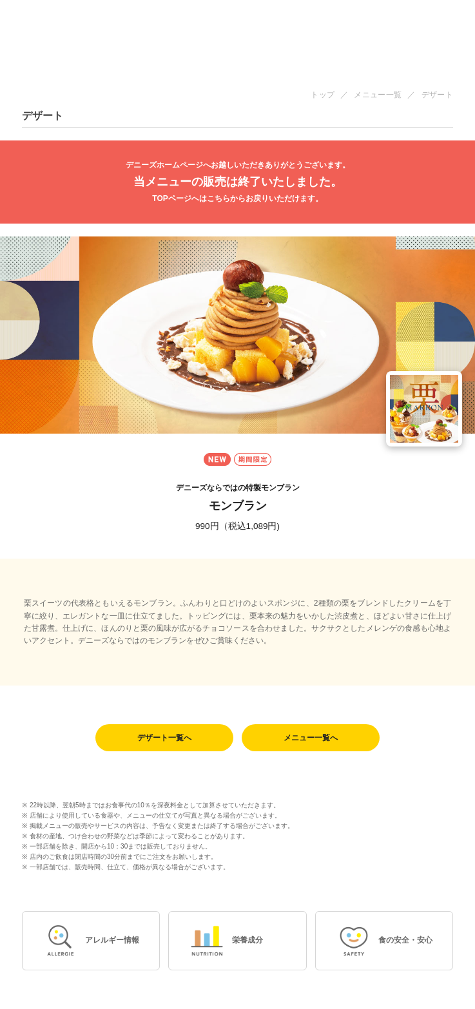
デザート (437, 94)
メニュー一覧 (378, 94)
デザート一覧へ (164, 737)
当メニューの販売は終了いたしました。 (237, 182)
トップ (322, 94)
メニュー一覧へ (311, 737)
